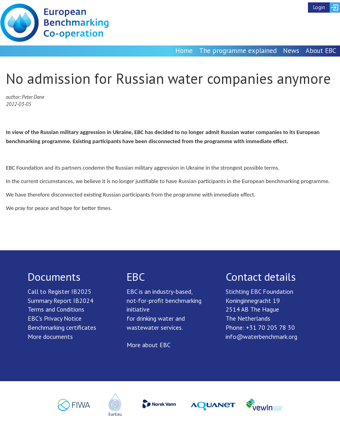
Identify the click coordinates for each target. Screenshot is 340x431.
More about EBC (149, 345)
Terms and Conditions (56, 309)
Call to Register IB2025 (59, 291)
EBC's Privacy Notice (55, 318)
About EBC (321, 50)
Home (184, 50)
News (291, 50)
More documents (50, 336)
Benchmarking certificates (62, 327)
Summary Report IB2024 (60, 300)
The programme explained (238, 50)
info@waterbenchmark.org (261, 336)
